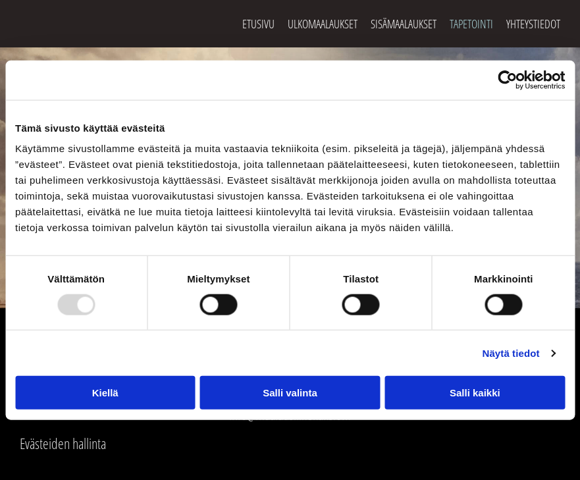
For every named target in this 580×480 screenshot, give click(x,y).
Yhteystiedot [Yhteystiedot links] (533, 24)
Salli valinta (290, 392)
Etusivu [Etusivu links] (258, 24)
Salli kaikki (475, 392)
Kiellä (105, 392)
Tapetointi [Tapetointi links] (471, 24)
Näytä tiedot (511, 352)
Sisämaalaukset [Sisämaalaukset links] (403, 24)
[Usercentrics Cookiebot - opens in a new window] (507, 80)
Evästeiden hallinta (63, 443)
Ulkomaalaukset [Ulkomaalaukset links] (322, 24)
